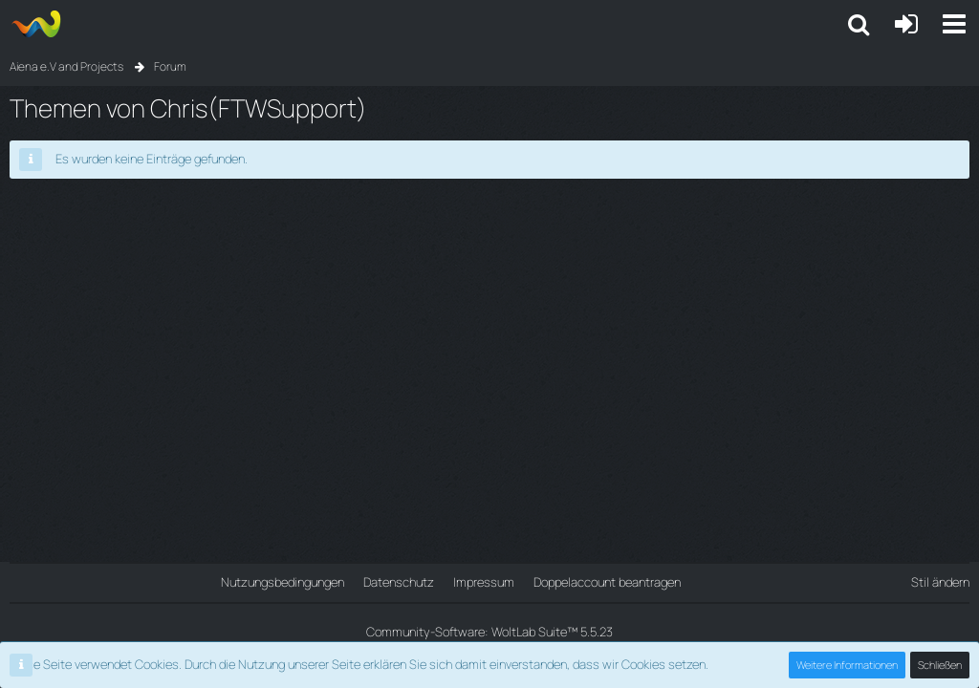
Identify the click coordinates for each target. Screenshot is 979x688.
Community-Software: (489, 631)
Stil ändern (940, 582)
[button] (954, 24)
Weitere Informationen (847, 664)
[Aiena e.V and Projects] (36, 24)
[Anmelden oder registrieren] (906, 24)
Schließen (940, 664)
